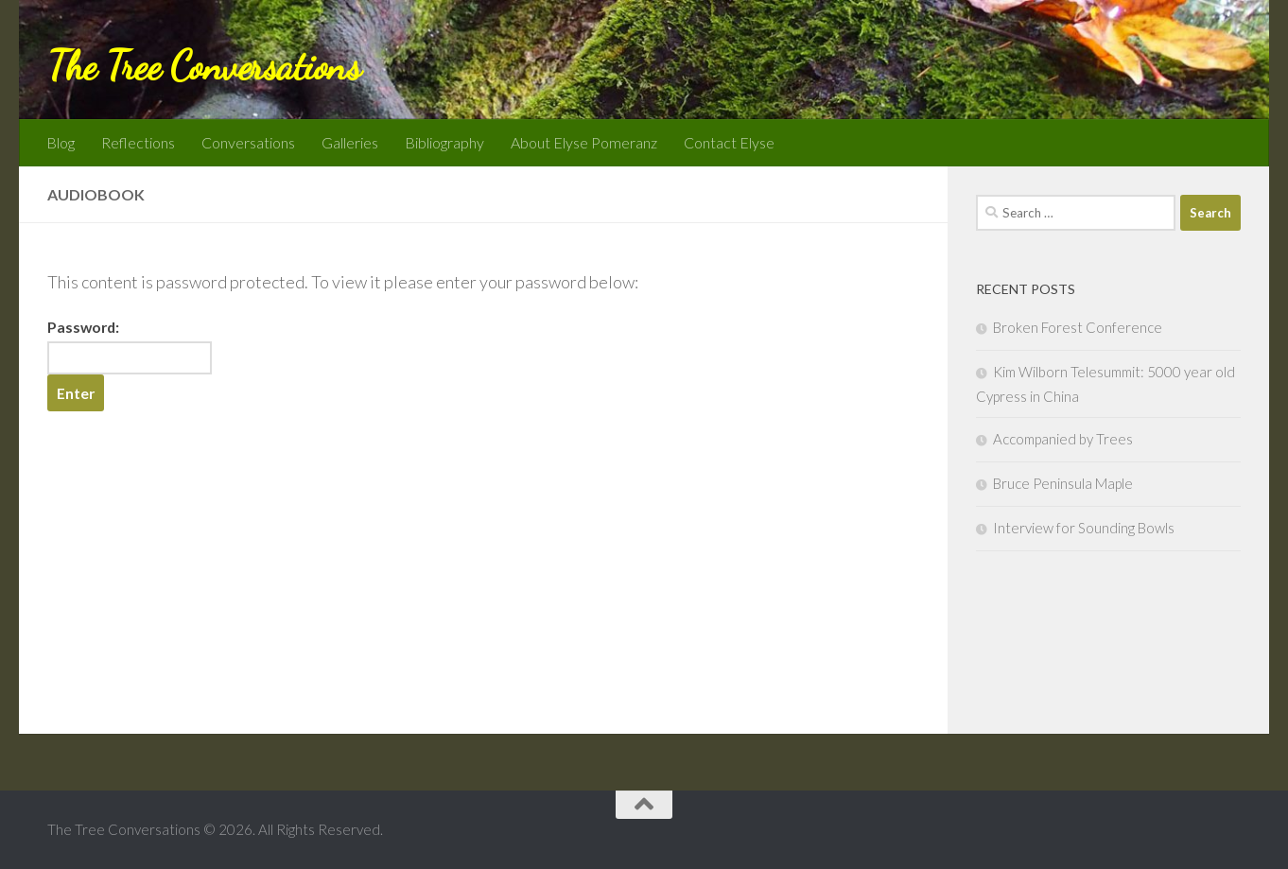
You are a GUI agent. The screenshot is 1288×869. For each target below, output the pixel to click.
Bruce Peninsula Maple (1063, 483)
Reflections (138, 142)
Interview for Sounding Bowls (1084, 527)
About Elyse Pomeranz (584, 142)
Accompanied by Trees (1063, 438)
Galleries (350, 142)
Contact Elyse (729, 142)
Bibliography (444, 142)
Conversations (248, 142)
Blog (60, 142)
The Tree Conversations (203, 66)
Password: (129, 346)
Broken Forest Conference (1077, 327)
